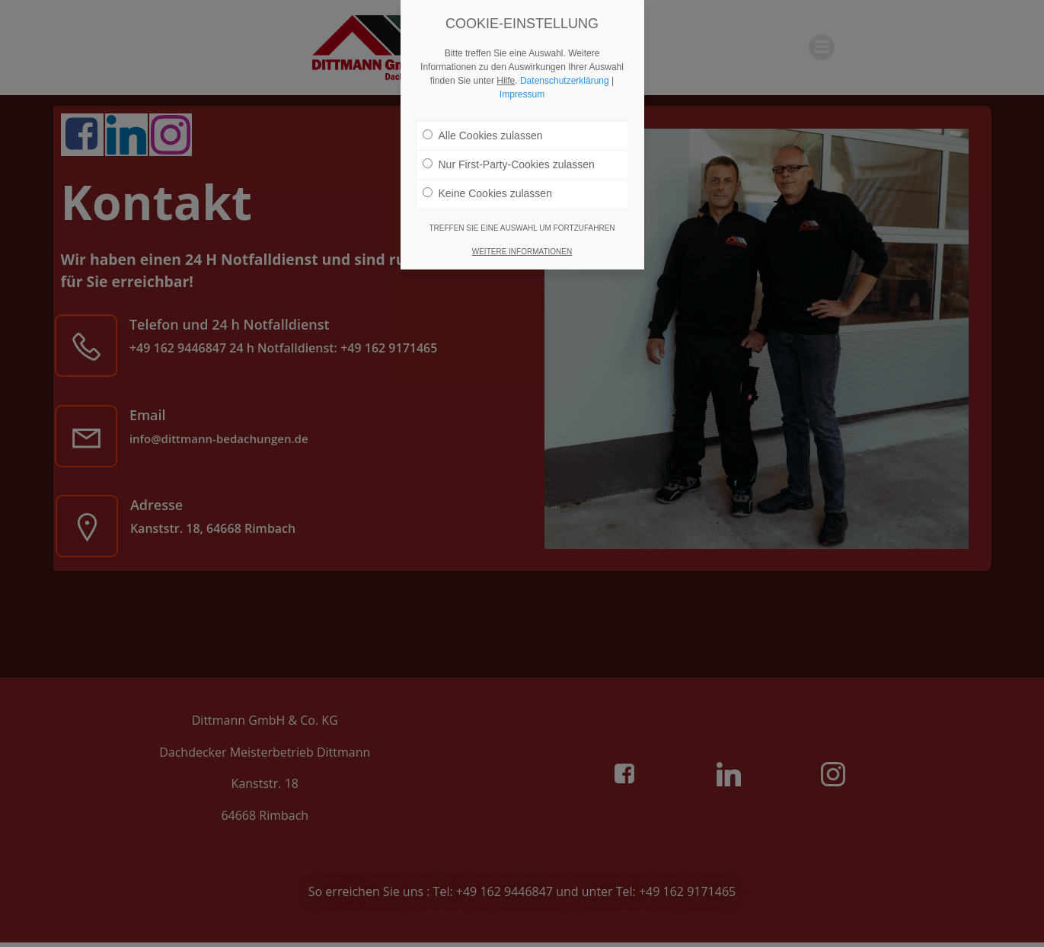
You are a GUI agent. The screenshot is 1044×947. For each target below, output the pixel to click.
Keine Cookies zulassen (487, 190)
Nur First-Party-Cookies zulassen (509, 161)
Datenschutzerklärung (564, 77)
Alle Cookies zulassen (483, 132)
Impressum (522, 91)
